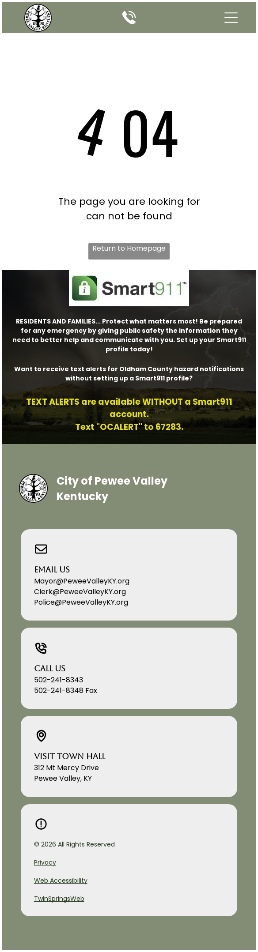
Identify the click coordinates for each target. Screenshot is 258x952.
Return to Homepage (129, 248)
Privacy (45, 862)
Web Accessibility (60, 880)
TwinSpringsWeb (59, 898)
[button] (231, 17)
